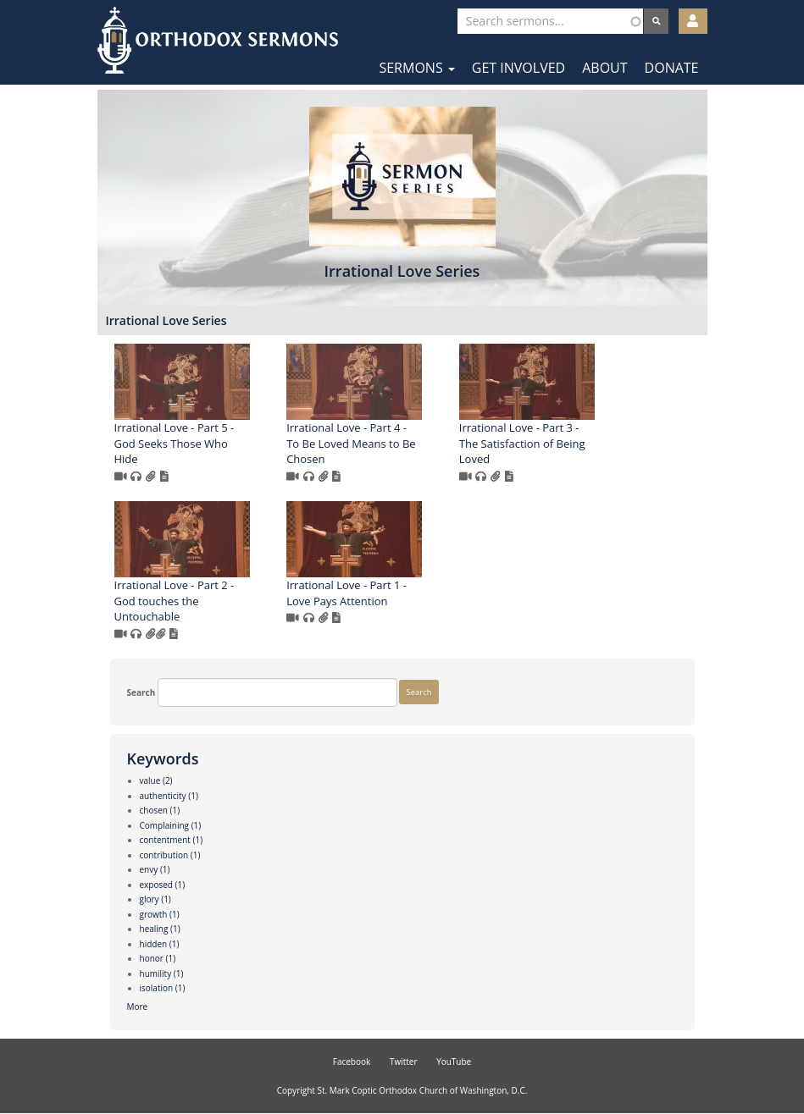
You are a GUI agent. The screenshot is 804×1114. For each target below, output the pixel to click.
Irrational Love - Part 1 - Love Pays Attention (346, 593)
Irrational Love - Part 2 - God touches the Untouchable (174, 600)
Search (141, 692)
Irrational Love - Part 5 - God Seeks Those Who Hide (174, 443)
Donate (672, 67)
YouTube (453, 1061)
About (604, 67)
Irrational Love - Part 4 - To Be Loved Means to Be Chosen (350, 443)
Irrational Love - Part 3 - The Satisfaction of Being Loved (522, 443)
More (137, 1006)
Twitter (404, 1061)
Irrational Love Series (166, 320)
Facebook (352, 1061)
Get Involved (518, 67)
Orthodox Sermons (217, 40)
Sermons (416, 67)
